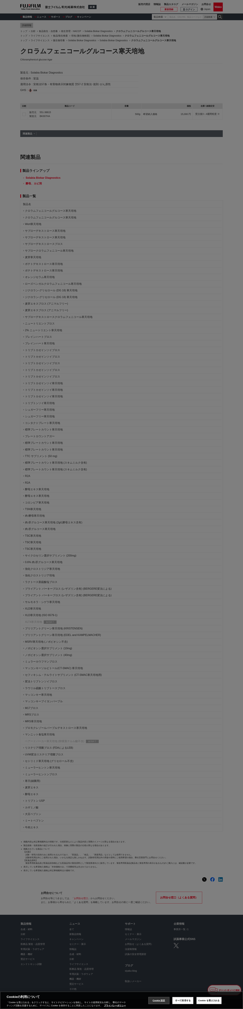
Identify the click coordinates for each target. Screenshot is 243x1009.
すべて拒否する (183, 1000)
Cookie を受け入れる (209, 1000)
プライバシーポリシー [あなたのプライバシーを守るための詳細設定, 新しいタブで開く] (115, 1005)
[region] (121, 1000)
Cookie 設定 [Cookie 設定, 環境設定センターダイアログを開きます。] (159, 1000)
